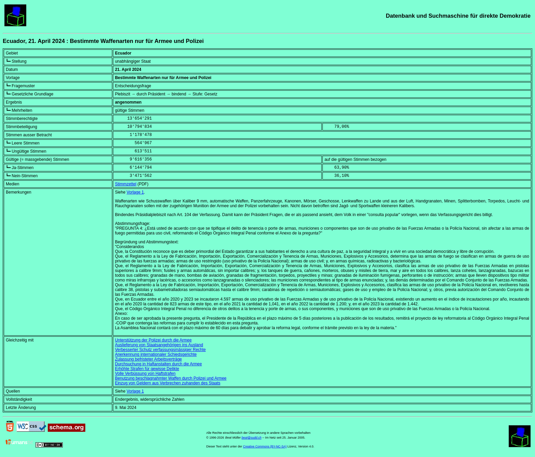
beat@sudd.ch (251, 437)
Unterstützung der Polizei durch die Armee (153, 340)
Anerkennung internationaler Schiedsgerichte (156, 354)
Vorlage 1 (135, 192)
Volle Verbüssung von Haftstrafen (145, 373)
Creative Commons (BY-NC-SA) (265, 446)
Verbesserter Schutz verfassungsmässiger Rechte (160, 349)
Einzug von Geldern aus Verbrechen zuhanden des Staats (167, 383)
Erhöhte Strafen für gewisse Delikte (147, 368)
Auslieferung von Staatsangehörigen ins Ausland (159, 344)
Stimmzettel (125, 184)
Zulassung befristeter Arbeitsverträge (148, 359)
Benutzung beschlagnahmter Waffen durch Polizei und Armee (171, 378)
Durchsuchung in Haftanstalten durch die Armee (158, 364)
